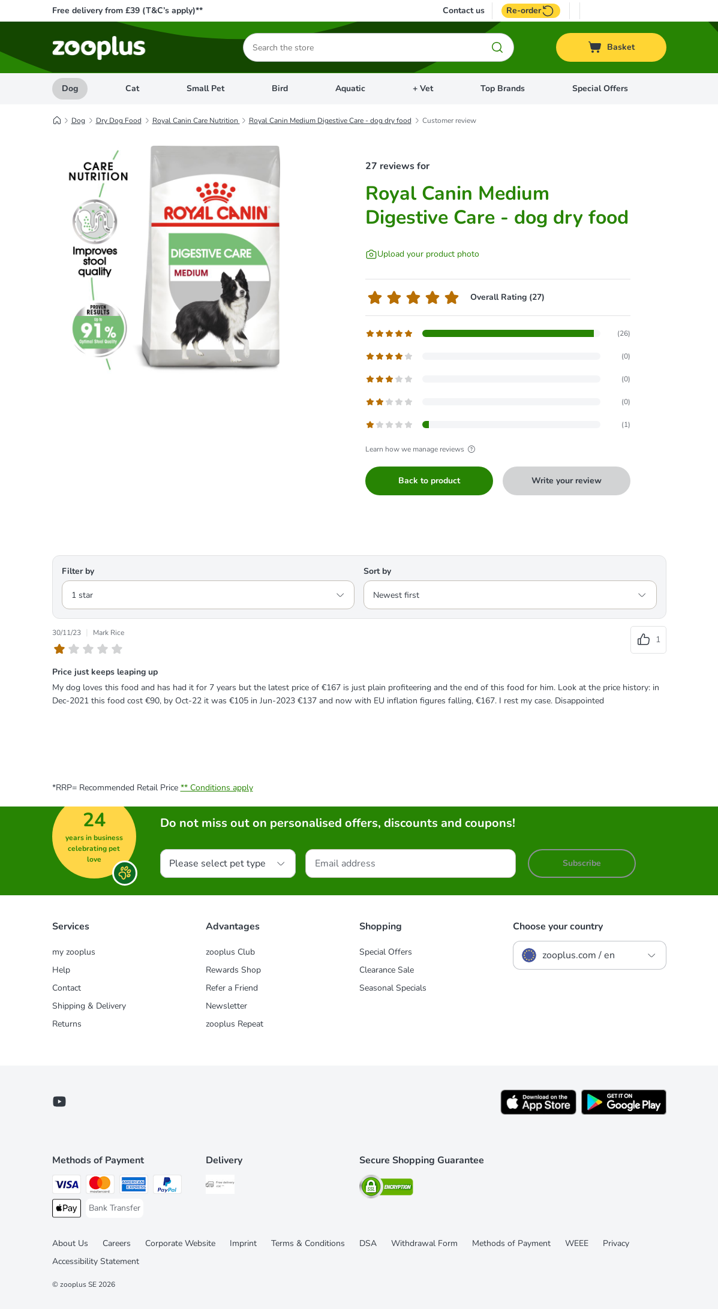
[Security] (386, 1189)
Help (61, 970)
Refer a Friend (232, 988)
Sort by (377, 571)
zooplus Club (230, 952)
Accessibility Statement (95, 1261)
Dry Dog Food (119, 120)
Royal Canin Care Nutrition (196, 120)
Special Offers (600, 88)
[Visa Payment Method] (66, 1186)
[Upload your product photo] (422, 254)
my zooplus (73, 952)
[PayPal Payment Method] (167, 1186)
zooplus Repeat (234, 1024)
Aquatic (350, 88)
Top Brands (502, 88)
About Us (70, 1243)
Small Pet (205, 88)
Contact (66, 988)
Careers (117, 1243)
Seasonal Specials (392, 988)
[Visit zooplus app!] (538, 1112)
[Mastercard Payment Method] (100, 1186)
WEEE (576, 1243)
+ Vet (423, 88)
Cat (132, 88)
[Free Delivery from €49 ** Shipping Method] (220, 1186)
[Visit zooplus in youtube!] (59, 1101)
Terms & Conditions (308, 1243)
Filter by (78, 571)
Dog (70, 88)
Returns (67, 1024)
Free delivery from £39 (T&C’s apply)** (127, 10)
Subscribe (582, 863)
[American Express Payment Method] (133, 1186)
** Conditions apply (217, 787)
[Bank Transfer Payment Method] (114, 1208)
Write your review (566, 480)
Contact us (464, 10)
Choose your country (558, 926)
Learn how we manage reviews (422, 449)
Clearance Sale (386, 970)
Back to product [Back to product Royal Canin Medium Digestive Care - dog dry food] (429, 480)
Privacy (616, 1243)
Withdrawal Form (424, 1243)
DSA (368, 1243)
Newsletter (226, 1006)
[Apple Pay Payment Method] (66, 1210)
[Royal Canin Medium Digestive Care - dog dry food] (166, 260)
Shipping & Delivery (89, 1006)
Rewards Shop (233, 970)
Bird (280, 88)
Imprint (243, 1243)
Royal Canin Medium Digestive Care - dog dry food (330, 120)
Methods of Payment (511, 1243)
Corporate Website (180, 1243)
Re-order (530, 11)
